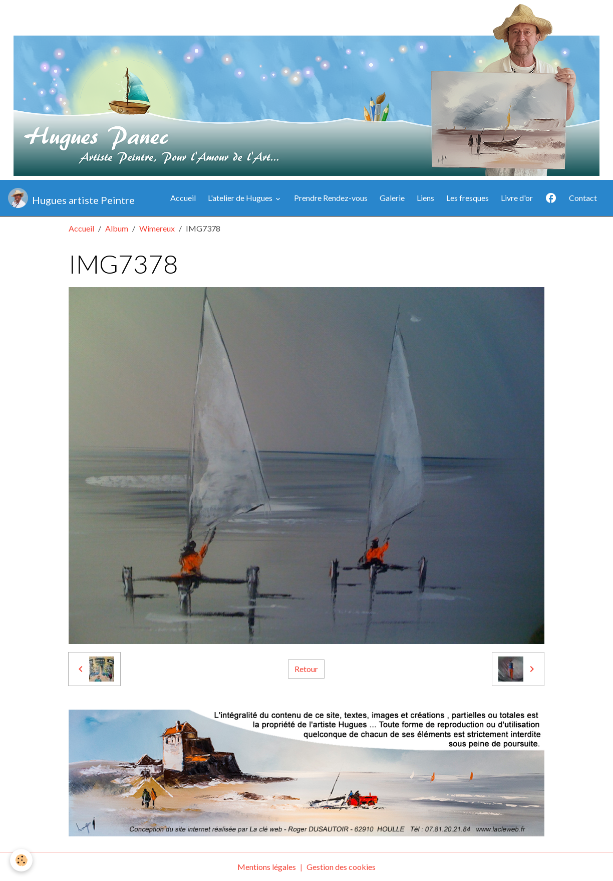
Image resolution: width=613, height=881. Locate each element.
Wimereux (157, 228)
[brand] (71, 198)
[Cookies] (21, 860)
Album (116, 228)
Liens (425, 197)
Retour (306, 669)
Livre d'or (517, 197)
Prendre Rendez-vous (331, 197)
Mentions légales (266, 866)
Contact (583, 197)
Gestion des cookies (341, 866)
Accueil (183, 197)
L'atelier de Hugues (241, 197)
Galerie (392, 197)
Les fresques (467, 197)
